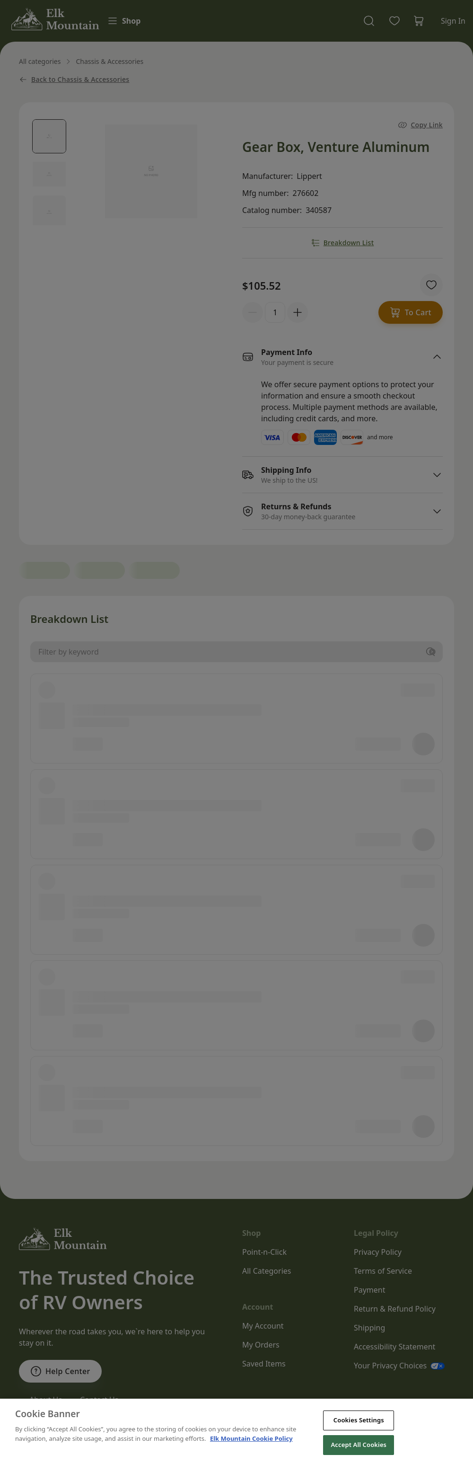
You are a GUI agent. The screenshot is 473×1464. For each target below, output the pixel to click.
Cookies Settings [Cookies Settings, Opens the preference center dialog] (358, 1435)
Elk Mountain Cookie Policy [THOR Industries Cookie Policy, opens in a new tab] (251, 1453)
